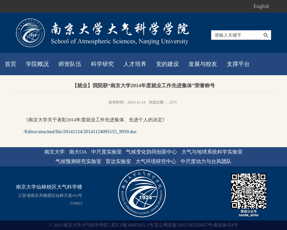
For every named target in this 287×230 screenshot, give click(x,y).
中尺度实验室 (106, 152)
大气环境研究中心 (156, 161)
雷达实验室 (118, 161)
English (261, 6)
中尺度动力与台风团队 (206, 161)
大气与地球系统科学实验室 (212, 152)
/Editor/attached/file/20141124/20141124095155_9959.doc (80, 131)
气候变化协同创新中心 (151, 152)
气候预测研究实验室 (78, 161)
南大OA (78, 152)
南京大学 (54, 152)
